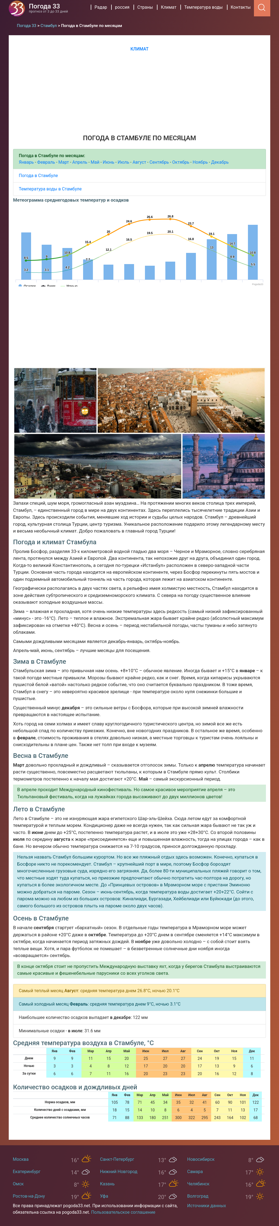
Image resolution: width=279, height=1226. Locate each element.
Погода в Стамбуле (38, 175)
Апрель (79, 162)
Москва (21, 1159)
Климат (168, 7)
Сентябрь (159, 162)
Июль (123, 162)
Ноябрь (200, 162)
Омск (18, 1183)
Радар (101, 7)
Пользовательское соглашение (123, 1212)
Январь (26, 162)
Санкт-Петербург (117, 1159)
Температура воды (203, 7)
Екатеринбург (26, 1171)
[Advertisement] (139, 92)
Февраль (46, 162)
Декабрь (220, 162)
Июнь (108, 162)
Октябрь (180, 162)
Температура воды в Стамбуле (50, 189)
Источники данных (206, 1205)
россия (122, 7)
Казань (107, 1183)
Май (95, 162)
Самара (195, 1171)
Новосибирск (200, 1159)
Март (63, 162)
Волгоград (197, 1196)
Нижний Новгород (118, 1171)
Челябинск (198, 1183)
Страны (145, 7)
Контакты (241, 7)
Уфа (104, 1196)
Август (139, 162)
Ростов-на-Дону (29, 1196)
